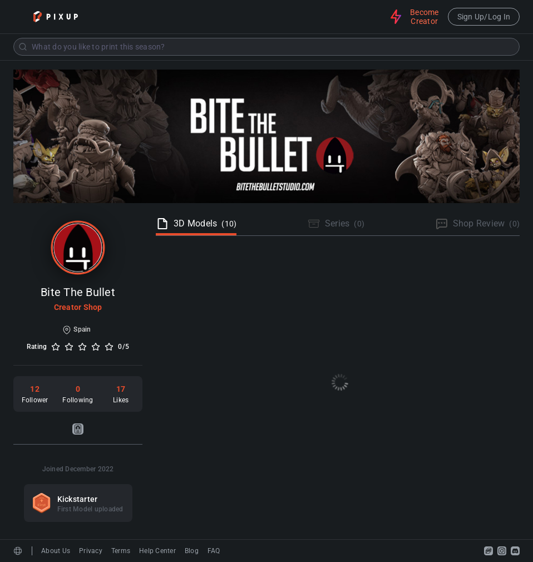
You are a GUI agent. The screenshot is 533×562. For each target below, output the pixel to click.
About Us (55, 551)
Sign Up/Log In (484, 16)
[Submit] (23, 46)
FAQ (214, 551)
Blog (192, 551)
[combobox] (266, 47)
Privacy (90, 551)
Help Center (157, 551)
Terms (120, 551)
